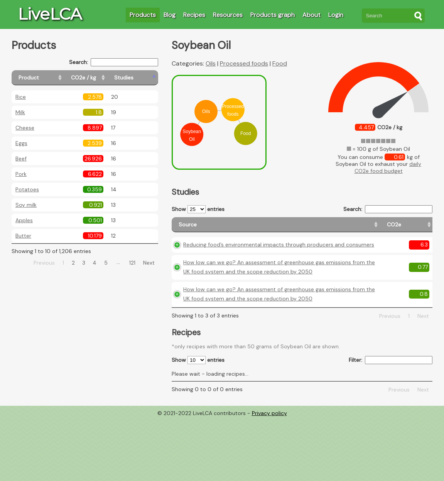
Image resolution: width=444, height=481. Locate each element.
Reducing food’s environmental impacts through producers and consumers (224, 260)
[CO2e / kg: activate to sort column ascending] (103, 77)
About (311, 15)
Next (149, 262)
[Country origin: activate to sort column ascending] (329, 228)
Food (279, 63)
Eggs (21, 143)
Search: (113, 62)
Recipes (194, 15)
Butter (23, 235)
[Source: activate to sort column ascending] (227, 228)
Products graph (272, 15)
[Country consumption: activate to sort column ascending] (374, 228)
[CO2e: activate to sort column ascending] (296, 228)
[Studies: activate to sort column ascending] (141, 77)
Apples (24, 220)
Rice (20, 96)
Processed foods (244, 63)
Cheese (24, 127)
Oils (211, 63)
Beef (21, 158)
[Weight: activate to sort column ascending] (417, 228)
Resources (228, 15)
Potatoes (27, 189)
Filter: (390, 422)
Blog (170, 15)
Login (335, 15)
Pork (21, 173)
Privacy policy (269, 475)
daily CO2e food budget (388, 167)
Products (143, 15)
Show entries (198, 209)
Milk (20, 112)
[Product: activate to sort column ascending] (46, 77)
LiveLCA (50, 14)
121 (132, 262)
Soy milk (26, 204)
